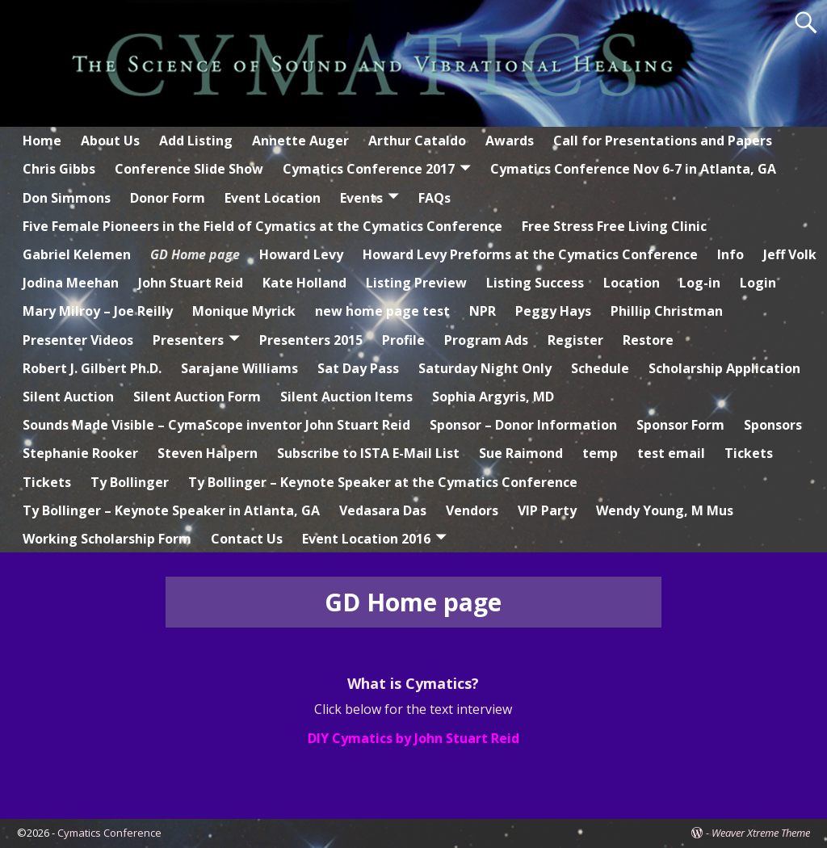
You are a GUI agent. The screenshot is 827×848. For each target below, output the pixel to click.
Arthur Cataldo (417, 140)
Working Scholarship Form (107, 539)
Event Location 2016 (366, 539)
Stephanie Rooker (80, 453)
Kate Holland (304, 283)
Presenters (188, 340)
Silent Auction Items (346, 396)
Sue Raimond (521, 453)
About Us (110, 140)
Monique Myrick (244, 311)
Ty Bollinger (129, 482)
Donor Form (167, 198)
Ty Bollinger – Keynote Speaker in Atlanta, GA (171, 510)
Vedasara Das (382, 510)
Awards (509, 140)
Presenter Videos (78, 340)
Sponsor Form (680, 425)
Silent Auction (68, 396)
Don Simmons (67, 198)
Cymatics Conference (109, 832)
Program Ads (486, 340)
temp (600, 453)
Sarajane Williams (239, 368)
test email (671, 453)
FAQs (434, 198)
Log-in (699, 283)
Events (361, 198)
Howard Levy (301, 254)
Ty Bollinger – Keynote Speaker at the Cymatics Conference (382, 482)
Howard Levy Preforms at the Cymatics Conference (530, 254)
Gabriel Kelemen (77, 254)
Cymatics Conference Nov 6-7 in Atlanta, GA (633, 169)
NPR (482, 311)
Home (42, 140)
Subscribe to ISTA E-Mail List (368, 453)
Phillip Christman (667, 311)
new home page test (382, 311)
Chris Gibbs (59, 169)
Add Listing (196, 140)
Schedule (600, 368)
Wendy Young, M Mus (664, 510)
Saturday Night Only (485, 368)
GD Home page (195, 254)
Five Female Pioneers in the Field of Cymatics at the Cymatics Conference (262, 226)
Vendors (472, 510)
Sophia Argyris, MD (493, 396)
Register (575, 340)
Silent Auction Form (197, 396)
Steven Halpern (207, 453)
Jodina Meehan (71, 283)
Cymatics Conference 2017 (369, 169)
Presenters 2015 (311, 340)
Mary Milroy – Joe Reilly (98, 311)
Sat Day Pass (358, 368)
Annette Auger (300, 140)
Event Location (273, 198)
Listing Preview (416, 283)
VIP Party (547, 510)
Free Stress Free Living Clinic (614, 226)
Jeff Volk (790, 254)
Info (730, 254)
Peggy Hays (553, 311)
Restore (648, 340)
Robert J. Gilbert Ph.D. (92, 368)
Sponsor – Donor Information (523, 425)
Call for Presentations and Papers (662, 140)
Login (758, 283)
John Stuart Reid (190, 283)
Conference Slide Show (189, 169)
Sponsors (773, 425)
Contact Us (247, 539)
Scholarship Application (724, 368)
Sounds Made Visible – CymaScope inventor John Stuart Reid (216, 425)
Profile (403, 340)
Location (631, 283)
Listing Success (535, 283)
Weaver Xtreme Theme (761, 832)
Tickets (748, 453)
